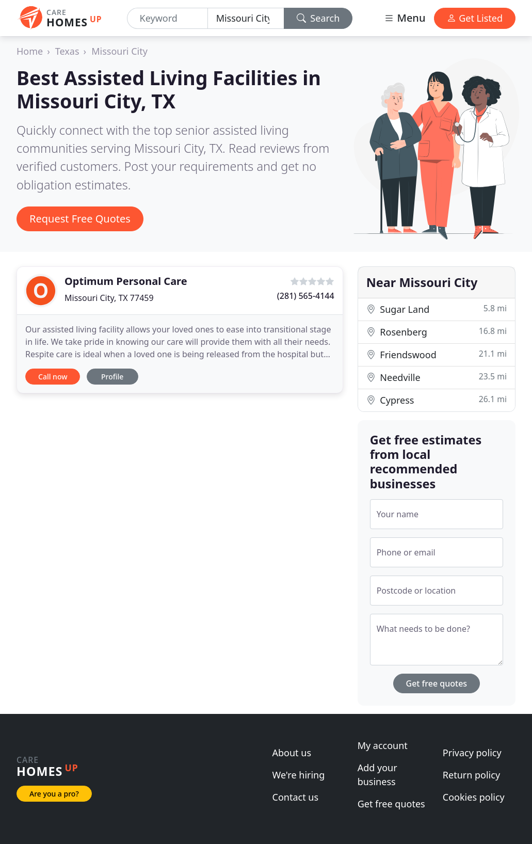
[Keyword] (167, 18)
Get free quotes (436, 683)
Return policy (471, 775)
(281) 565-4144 (305, 295)
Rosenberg (436, 331)
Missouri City (119, 51)
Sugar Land (436, 308)
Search (318, 18)
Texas (67, 51)
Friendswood (436, 354)
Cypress (436, 399)
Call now (52, 376)
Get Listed (475, 18)
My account (383, 745)
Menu (404, 18)
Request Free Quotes (80, 219)
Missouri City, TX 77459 (109, 298)
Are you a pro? (54, 794)
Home (30, 51)
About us (292, 752)
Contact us (295, 797)
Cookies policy (474, 797)
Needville (436, 377)
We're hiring (298, 775)
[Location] (245, 18)
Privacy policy (472, 752)
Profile (112, 376)
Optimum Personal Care (126, 281)
